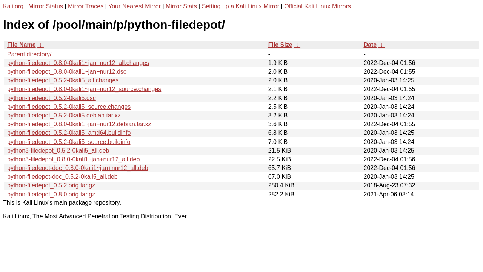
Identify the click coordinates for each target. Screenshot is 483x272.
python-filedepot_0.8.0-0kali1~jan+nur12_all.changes (78, 63)
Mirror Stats (181, 6)
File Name (21, 45)
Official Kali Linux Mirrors (317, 6)
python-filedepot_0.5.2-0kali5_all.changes (62, 80)
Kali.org (13, 6)
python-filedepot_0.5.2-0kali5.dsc (51, 98)
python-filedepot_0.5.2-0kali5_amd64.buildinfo (69, 133)
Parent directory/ (29, 54)
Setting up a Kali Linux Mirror (240, 6)
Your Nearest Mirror (134, 6)
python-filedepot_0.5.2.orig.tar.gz (51, 185)
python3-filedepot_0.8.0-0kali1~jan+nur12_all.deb (73, 159)
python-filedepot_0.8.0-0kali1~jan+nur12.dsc (66, 71)
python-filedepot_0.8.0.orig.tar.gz (51, 194)
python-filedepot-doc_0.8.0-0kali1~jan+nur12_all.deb (77, 168)
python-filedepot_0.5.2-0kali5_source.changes (69, 107)
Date (370, 45)
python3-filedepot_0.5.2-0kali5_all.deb (58, 150)
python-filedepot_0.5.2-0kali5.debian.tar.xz (64, 115)
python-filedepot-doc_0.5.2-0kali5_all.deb (62, 176)
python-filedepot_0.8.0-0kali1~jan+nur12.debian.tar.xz (79, 124)
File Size (280, 45)
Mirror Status (45, 6)
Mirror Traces (85, 6)
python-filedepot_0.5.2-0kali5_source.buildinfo (68, 142)
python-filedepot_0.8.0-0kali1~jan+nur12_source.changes (84, 89)
